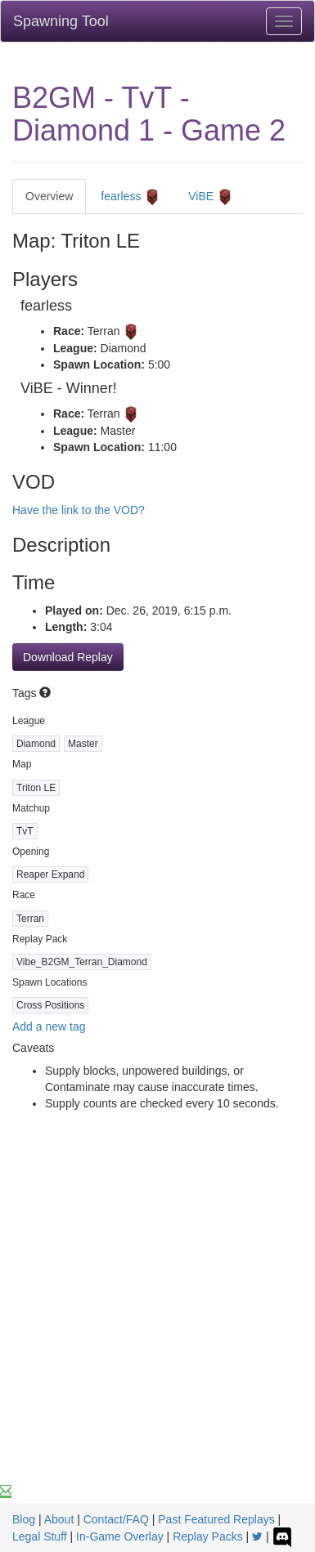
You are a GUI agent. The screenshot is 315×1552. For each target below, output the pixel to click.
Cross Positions (50, 1005)
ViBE (210, 197)
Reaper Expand (50, 874)
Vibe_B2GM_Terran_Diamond (81, 962)
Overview (49, 196)
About (59, 1519)
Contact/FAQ (116, 1519)
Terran (30, 918)
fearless (130, 197)
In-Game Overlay (120, 1536)
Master (83, 743)
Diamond (36, 743)
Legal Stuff (39, 1536)
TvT (25, 831)
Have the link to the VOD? (78, 510)
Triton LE (36, 788)
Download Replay (68, 657)
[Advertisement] (157, 1318)
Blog (23, 1519)
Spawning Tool (61, 21)
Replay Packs (208, 1536)
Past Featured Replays (216, 1519)
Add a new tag (49, 1026)
